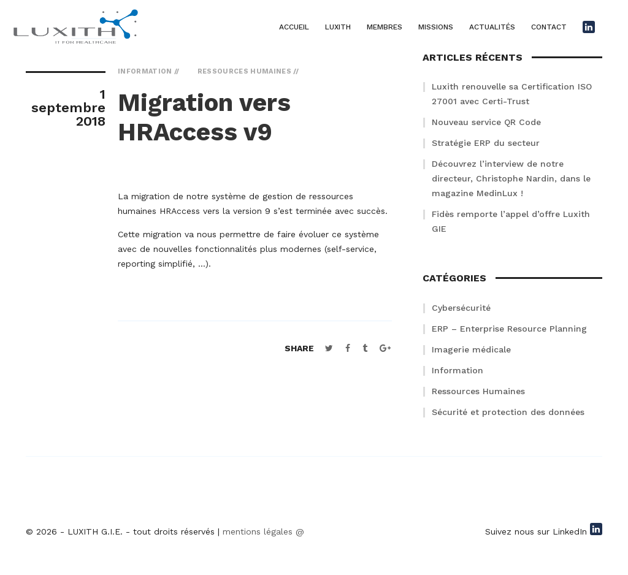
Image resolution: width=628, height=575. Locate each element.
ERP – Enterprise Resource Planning (509, 328)
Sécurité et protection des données (508, 412)
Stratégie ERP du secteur (486, 143)
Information (457, 370)
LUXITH (338, 27)
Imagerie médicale (471, 349)
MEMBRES (384, 27)
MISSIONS (435, 27)
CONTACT (549, 27)
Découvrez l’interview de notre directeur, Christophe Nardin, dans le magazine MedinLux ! (511, 178)
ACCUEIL (294, 27)
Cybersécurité (461, 308)
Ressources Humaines (478, 391)
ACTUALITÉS (492, 27)
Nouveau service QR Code (486, 122)
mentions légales (258, 531)
